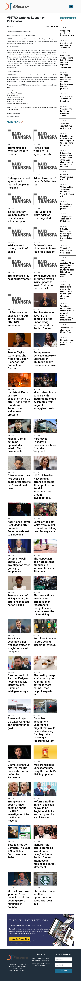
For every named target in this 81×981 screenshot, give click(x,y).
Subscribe (63, 971)
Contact (16, 970)
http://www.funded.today (20, 104)
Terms (15, 968)
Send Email (14, 95)
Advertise (22, 970)
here (8, 87)
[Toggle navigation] (71, 6)
